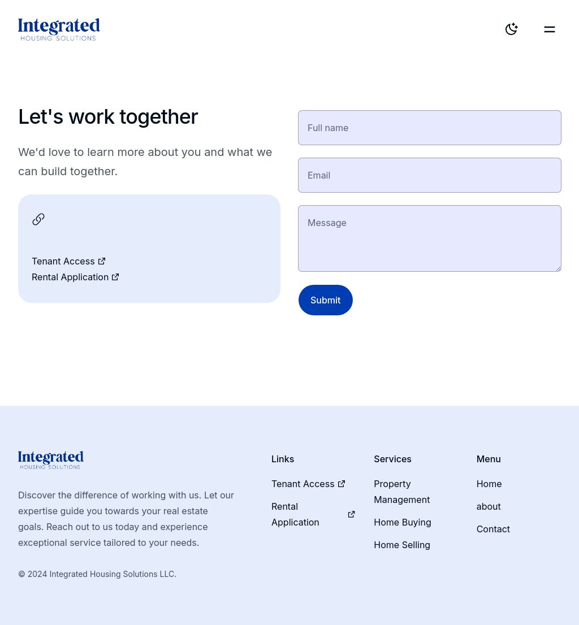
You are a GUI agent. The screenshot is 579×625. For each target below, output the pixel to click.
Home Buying (402, 522)
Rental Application (76, 277)
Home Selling (402, 544)
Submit (325, 300)
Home (489, 483)
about (489, 506)
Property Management (402, 491)
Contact (493, 529)
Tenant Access (69, 261)
